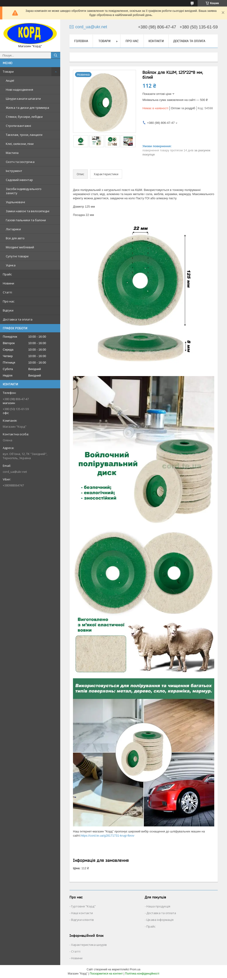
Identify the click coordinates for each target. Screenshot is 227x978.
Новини (8, 283)
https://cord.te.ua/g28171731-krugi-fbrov (107, 835)
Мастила (12, 153)
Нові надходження (19, 89)
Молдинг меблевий (20, 247)
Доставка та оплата (17, 319)
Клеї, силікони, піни (20, 144)
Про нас (8, 301)
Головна (81, 41)
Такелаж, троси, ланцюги (24, 135)
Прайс (7, 274)
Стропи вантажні (18, 126)
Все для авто (15, 238)
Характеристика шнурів (89, 945)
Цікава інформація (159, 920)
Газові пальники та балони (26, 220)
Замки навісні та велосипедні (27, 211)
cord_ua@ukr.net (15, 472)
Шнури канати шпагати (23, 99)
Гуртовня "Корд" (83, 906)
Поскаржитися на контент (106, 973)
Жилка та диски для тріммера (27, 108)
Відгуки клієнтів (82, 920)
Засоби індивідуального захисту (23, 191)
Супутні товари (17, 256)
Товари (8, 71)
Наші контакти (82, 913)
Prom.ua (135, 969)
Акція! (10, 80)
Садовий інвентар (19, 180)
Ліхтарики (13, 229)
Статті (7, 292)
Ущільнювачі (15, 202)
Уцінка (11, 265)
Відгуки (8, 310)
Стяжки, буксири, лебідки (24, 117)
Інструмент (14, 171)
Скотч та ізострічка (20, 162)
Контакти (156, 41)
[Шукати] (55, 55)
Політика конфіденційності (142, 973)
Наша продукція (158, 906)
